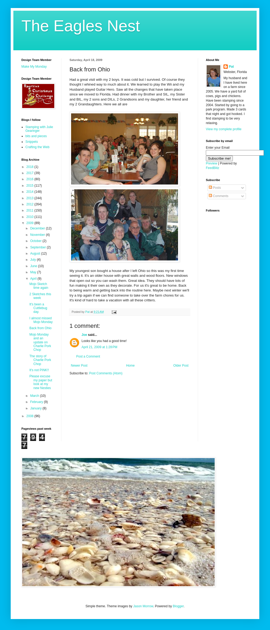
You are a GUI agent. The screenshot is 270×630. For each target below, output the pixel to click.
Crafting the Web (37, 147)
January (36, 408)
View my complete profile (223, 129)
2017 (30, 173)
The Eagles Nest (80, 26)
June (34, 266)
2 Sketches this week (40, 296)
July (33, 260)
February (37, 402)
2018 (30, 167)
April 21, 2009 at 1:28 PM (99, 347)
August (35, 253)
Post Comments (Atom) (105, 373)
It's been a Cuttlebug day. (38, 308)
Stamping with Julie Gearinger (39, 129)
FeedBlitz (212, 168)
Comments (218, 196)
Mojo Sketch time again (38, 286)
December (38, 228)
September (38, 247)
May (33, 272)
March (35, 396)
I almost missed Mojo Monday (41, 320)
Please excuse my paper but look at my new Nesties (40, 382)
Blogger (178, 606)
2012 (30, 204)
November (38, 235)
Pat (231, 66)
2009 (30, 223)
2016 (30, 179)
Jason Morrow (143, 606)
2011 (30, 210)
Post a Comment (88, 356)
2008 (30, 416)
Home (130, 365)
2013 (30, 198)
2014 (30, 192)
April (33, 279)
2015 (30, 185)
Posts (215, 188)
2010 (30, 217)
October (36, 241)
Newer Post (79, 365)
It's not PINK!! (39, 370)
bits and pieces (36, 136)
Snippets (31, 142)
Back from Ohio (40, 328)
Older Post (180, 365)
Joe (84, 335)
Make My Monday (34, 66)
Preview (211, 163)
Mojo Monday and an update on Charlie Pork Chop (40, 342)
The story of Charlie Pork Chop (40, 360)
